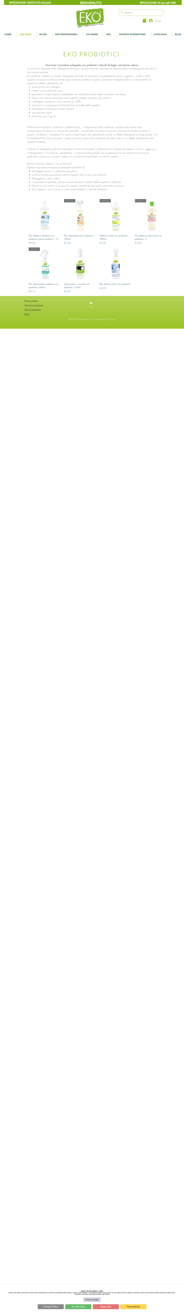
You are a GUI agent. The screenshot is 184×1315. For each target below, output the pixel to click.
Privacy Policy (50, 1306)
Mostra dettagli (92, 1300)
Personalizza (133, 1306)
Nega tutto (105, 1306)
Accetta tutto (78, 1306)
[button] (144, 20)
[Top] (91, 306)
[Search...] (141, 12)
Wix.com (112, 319)
